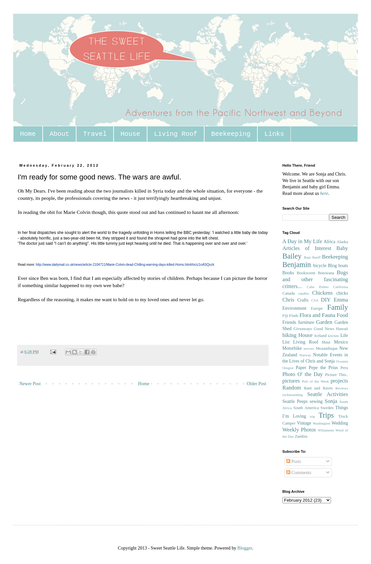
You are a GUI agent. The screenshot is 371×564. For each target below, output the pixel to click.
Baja (307, 257)
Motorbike (292, 348)
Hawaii (342, 328)
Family (337, 307)
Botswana (326, 273)
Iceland (320, 335)
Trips (326, 415)
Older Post (257, 383)
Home (28, 134)
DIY (326, 300)
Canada (288, 293)
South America (305, 408)
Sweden (327, 408)
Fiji (285, 315)
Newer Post (30, 383)
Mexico (341, 342)
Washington (321, 423)
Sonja (331, 401)
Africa (330, 241)
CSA (314, 300)
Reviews (341, 388)
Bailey (291, 256)
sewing (316, 401)
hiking (289, 335)
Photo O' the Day (302, 374)
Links (274, 134)
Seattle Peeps (295, 401)
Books (288, 272)
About (59, 134)
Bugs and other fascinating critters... (315, 279)
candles (303, 293)
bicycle (319, 265)
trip (312, 416)
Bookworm (306, 273)
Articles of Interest (306, 248)
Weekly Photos (299, 430)
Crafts (302, 300)
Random (291, 388)
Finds (293, 315)
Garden (324, 322)
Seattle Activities (327, 394)
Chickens (322, 293)
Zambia (301, 436)
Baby (342, 248)
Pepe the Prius (323, 367)
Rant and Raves (318, 388)
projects (339, 381)
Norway (305, 355)
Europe (317, 308)
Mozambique (327, 348)
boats (343, 265)
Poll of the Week (315, 381)
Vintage (304, 423)
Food (342, 315)
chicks (342, 293)
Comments (298, 472)
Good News (324, 328)
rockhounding (292, 395)
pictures (291, 381)
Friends (289, 322)
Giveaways (303, 328)
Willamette (326, 430)
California (340, 287)
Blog (332, 265)
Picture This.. (336, 374)
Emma (341, 300)
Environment (294, 308)
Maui (326, 342)
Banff (316, 257)
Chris (288, 300)
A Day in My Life (302, 241)
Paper (301, 367)
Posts (293, 461)
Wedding (340, 423)
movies (309, 348)
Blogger (244, 548)
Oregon (288, 368)
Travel (95, 134)
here (324, 193)
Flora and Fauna (317, 315)
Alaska (342, 242)
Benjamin (296, 265)
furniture (306, 322)
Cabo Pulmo (318, 287)
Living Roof (175, 134)
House (130, 134)
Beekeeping (231, 134)
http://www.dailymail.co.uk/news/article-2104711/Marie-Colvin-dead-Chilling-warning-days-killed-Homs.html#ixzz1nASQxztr (125, 264)
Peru (344, 368)
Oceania (342, 361)
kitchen (333, 336)
